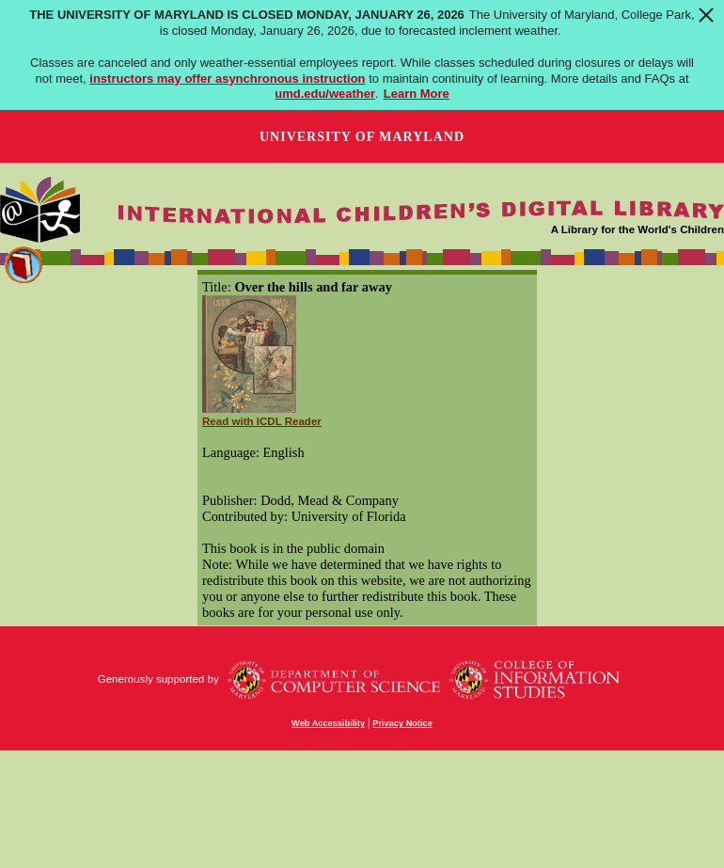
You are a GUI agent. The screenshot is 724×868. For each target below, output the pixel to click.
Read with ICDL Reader (262, 421)
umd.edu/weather (325, 94)
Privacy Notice (402, 723)
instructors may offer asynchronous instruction (227, 78)
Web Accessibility (328, 723)
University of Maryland (362, 137)
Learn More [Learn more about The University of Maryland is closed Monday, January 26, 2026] (416, 94)
